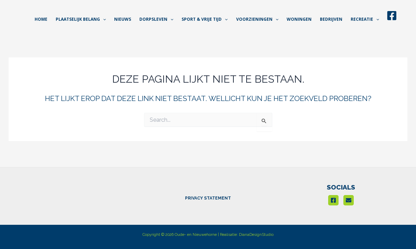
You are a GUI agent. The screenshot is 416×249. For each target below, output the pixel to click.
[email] (348, 200)
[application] (103, 19)
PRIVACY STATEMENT (208, 198)
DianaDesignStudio (256, 234)
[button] (81, 19)
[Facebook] (392, 15)
